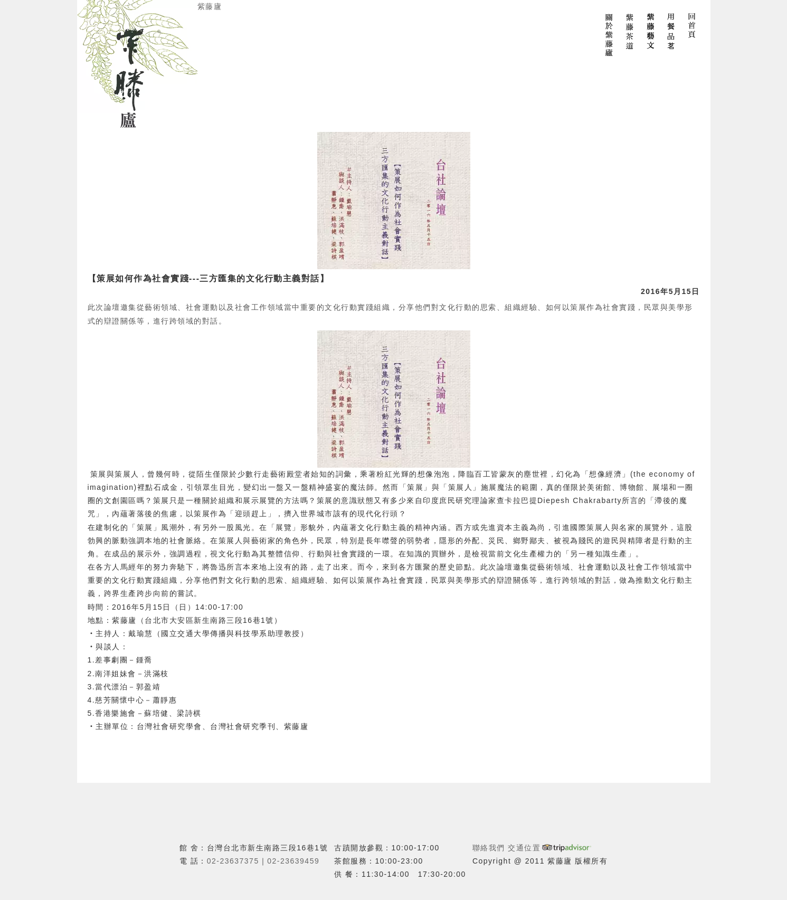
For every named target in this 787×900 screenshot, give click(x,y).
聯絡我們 (488, 848)
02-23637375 (233, 861)
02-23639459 (293, 861)
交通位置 (524, 848)
